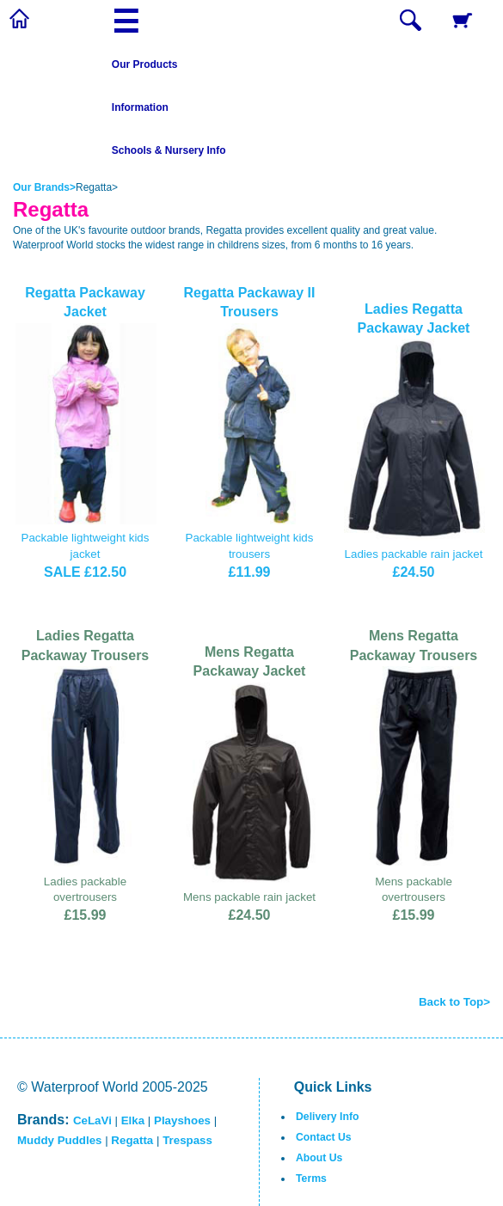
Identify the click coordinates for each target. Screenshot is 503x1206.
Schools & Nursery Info (169, 150)
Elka (132, 1120)
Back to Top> (454, 1001)
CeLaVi (92, 1120)
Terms (311, 1178)
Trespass (187, 1140)
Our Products (145, 64)
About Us (319, 1158)
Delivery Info (327, 1117)
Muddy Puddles (59, 1140)
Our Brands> (44, 187)
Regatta (132, 1140)
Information (140, 107)
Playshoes (182, 1120)
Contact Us (324, 1137)
